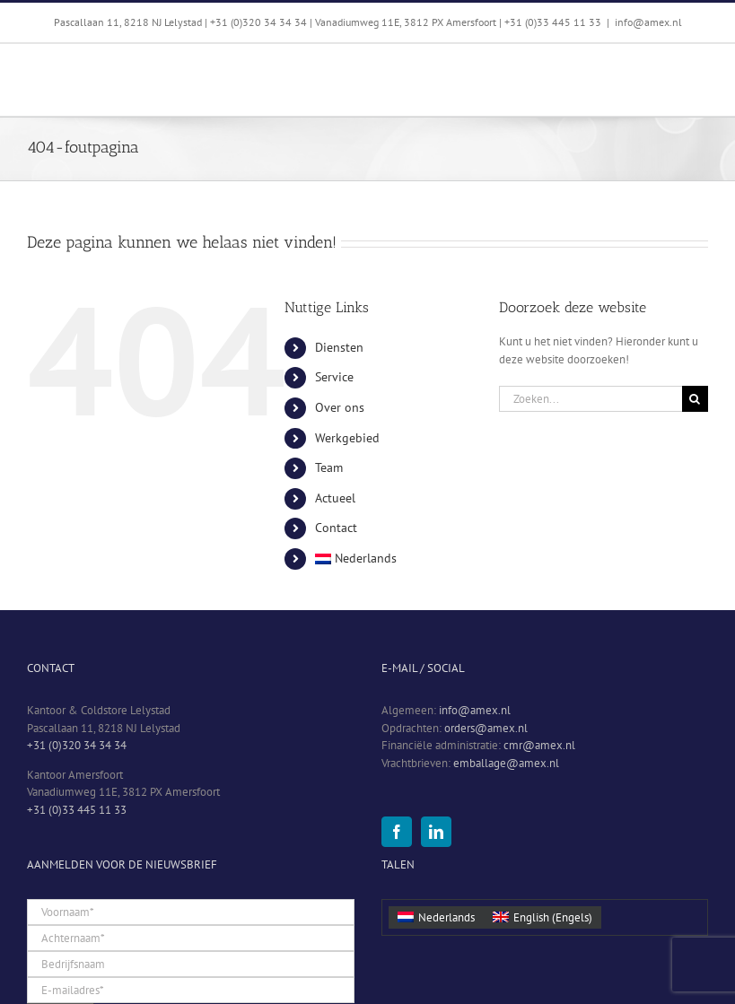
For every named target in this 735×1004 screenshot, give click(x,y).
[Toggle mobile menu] (698, 71)
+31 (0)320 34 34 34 (77, 745)
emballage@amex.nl (506, 763)
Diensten (339, 347)
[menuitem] (393, 559)
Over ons (339, 407)
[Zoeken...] (590, 399)
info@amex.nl (648, 22)
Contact (336, 527)
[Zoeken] (695, 399)
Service (334, 377)
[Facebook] (396, 831)
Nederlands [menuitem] (446, 917)
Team (329, 467)
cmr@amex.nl (539, 745)
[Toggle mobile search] (662, 71)
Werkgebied (347, 438)
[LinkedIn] (436, 831)
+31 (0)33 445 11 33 (77, 809)
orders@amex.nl (486, 728)
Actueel (335, 498)
